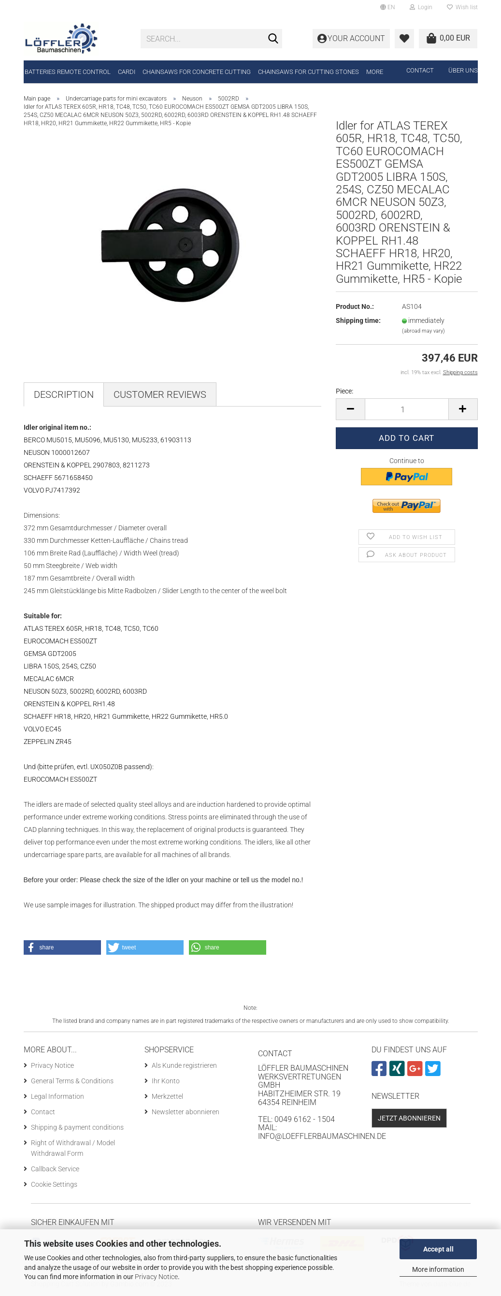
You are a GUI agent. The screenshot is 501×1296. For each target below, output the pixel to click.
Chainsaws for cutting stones (308, 71)
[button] (62, 947)
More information (438, 1269)
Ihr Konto (166, 1081)
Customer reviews (160, 394)
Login (421, 7)
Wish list (462, 7)
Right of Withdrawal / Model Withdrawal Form (73, 1148)
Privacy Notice (156, 1277)
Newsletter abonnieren (185, 1112)
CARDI (126, 71)
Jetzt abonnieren (409, 1118)
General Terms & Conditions (72, 1081)
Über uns (463, 70)
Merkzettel (167, 1096)
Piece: (344, 391)
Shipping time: (358, 320)
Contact (420, 70)
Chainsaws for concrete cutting (197, 71)
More (374, 71)
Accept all (438, 1249)
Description (64, 394)
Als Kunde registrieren (184, 1065)
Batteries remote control (68, 71)
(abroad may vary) (423, 331)
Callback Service (55, 1169)
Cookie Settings (54, 1184)
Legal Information (57, 1096)
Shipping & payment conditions (77, 1127)
